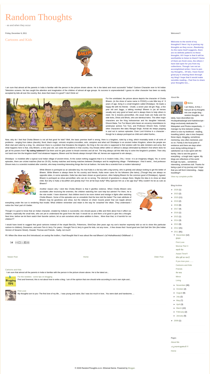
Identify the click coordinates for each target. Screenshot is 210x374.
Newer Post (13, 257)
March (179, 308)
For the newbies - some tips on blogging (35, 277)
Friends (179, 269)
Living (178, 280)
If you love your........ (184, 261)
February (180, 312)
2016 (176, 212)
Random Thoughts (38, 17)
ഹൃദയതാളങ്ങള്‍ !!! (179, 346)
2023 (176, 193)
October (180, 289)
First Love (22, 291)
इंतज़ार (178, 238)
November (181, 285)
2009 (176, 320)
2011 (176, 232)
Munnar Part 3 (182, 246)
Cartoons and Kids (13, 270)
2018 (176, 205)
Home (86, 257)
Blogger (131, 368)
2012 (176, 228)
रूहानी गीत (179, 250)
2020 (176, 197)
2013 (176, 224)
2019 (176, 201)
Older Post (158, 257)
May (178, 300)
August (179, 293)
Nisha (190, 103)
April (178, 304)
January (180, 316)
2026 (176, 190)
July (178, 296)
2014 (176, 220)
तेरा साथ (179, 273)
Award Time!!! (182, 254)
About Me (175, 342)
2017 (176, 209)
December (181, 235)
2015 (176, 216)
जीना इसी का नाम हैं (182, 257)
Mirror (178, 276)
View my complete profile (182, 176)
